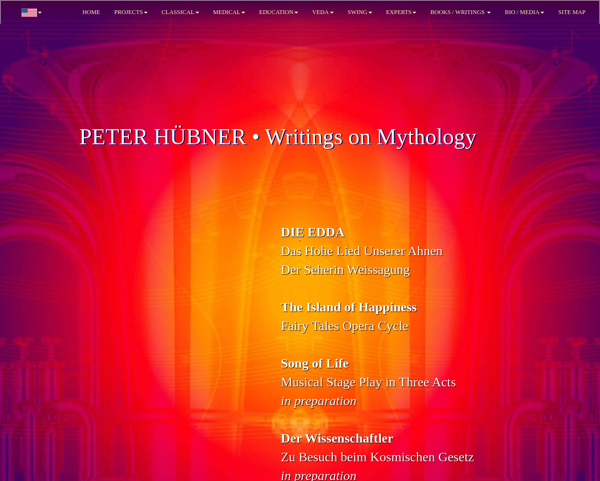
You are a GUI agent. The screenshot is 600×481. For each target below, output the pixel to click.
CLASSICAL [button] (180, 12)
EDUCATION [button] (278, 12)
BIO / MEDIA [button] (524, 12)
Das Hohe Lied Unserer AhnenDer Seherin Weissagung (361, 251)
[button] (32, 12)
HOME (91, 12)
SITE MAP (571, 12)
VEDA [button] (323, 12)
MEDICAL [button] (229, 12)
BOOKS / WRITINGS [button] (460, 12)
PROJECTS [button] (131, 12)
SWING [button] (360, 12)
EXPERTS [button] (401, 12)
